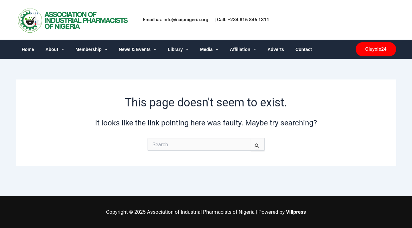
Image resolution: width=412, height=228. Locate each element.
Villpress (296, 212)
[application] (57, 49)
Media (195, 49)
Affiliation (226, 49)
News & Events (129, 49)
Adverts (257, 49)
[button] (376, 49)
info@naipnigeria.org (185, 19)
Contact (282, 49)
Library (166, 49)
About (50, 49)
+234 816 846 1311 (248, 19)
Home (27, 49)
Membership (85, 49)
